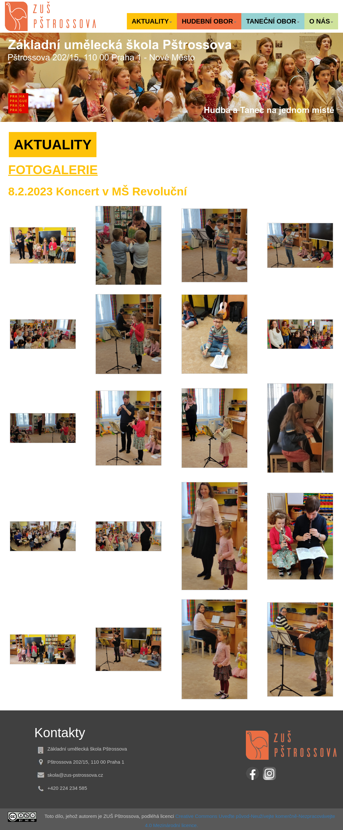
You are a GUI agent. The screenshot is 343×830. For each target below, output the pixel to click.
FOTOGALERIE (53, 170)
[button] (152, 21)
